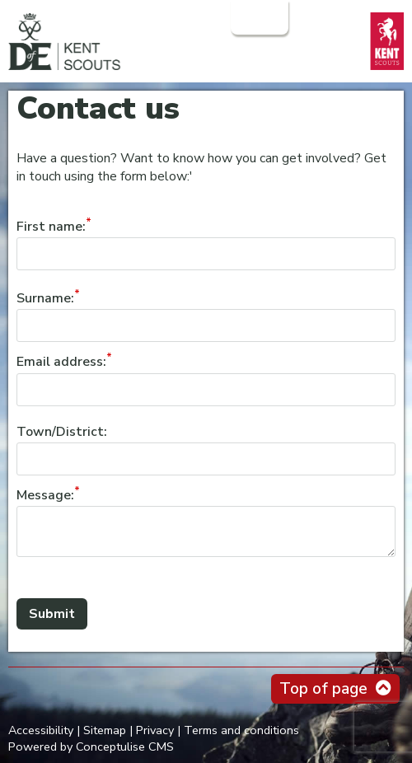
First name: (51, 227)
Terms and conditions (241, 730)
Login (258, 17)
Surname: (45, 298)
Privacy (155, 730)
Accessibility (40, 730)
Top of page (323, 689)
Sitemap (104, 730)
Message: (45, 495)
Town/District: (61, 432)
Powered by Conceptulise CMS (91, 746)
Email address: (61, 362)
